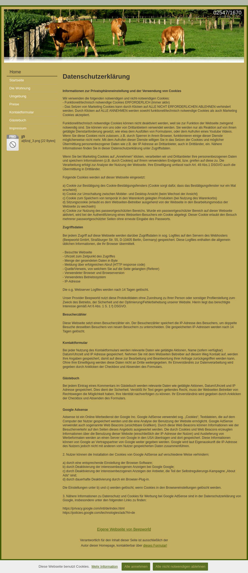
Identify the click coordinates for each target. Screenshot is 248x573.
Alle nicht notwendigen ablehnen (180, 566)
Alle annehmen (135, 566)
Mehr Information (104, 566)
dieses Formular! (155, 545)
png (12, 136)
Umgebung (17, 96)
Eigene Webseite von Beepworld (124, 529)
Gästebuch (17, 120)
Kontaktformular (21, 112)
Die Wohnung (19, 88)
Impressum (17, 128)
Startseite (16, 80)
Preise (14, 104)
